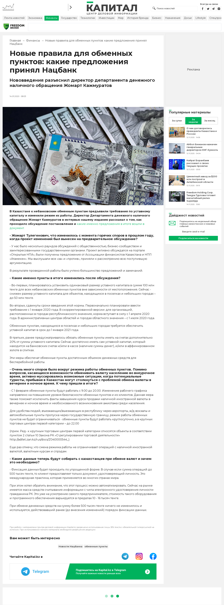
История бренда (137, 18)
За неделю (193, 120)
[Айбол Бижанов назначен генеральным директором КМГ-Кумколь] (177, 152)
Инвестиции (106, 18)
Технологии (87, 18)
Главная (15, 40)
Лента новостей (14, 18)
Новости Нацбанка (70, 546)
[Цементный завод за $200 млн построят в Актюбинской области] (177, 184)
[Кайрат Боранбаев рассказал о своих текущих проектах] (177, 168)
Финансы (51, 18)
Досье (188, 18)
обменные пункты (96, 546)
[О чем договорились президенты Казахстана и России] (177, 136)
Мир (121, 18)
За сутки (177, 120)
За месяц (209, 120)
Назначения (172, 18)
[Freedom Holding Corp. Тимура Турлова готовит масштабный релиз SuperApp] (177, 200)
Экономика (35, 18)
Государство (69, 18)
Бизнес (156, 18)
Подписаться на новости (193, 238)
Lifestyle (200, 18)
